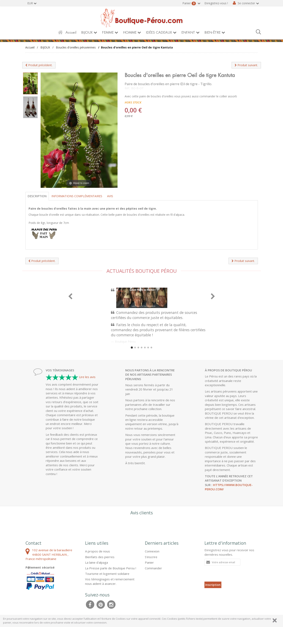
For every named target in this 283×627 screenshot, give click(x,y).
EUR (30, 3)
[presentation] (235, 574)
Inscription (213, 585)
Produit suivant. (246, 65)
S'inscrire (151, 557)
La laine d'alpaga (96, 562)
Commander (153, 568)
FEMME (108, 32)
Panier (189, 3)
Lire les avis (87, 377)
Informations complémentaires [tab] (76, 196)
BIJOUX (87, 32)
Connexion (152, 551)
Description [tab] (37, 196)
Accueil (70, 32)
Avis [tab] (110, 196)
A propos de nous (97, 551)
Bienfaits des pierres (99, 557)
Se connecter (246, 3)
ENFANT (188, 32)
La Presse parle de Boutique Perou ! (110, 568)
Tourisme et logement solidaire (107, 574)
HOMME (130, 32)
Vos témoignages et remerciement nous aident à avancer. (109, 581)
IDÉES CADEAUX (159, 32)
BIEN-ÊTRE (212, 32)
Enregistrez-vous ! (216, 3)
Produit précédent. (38, 65)
